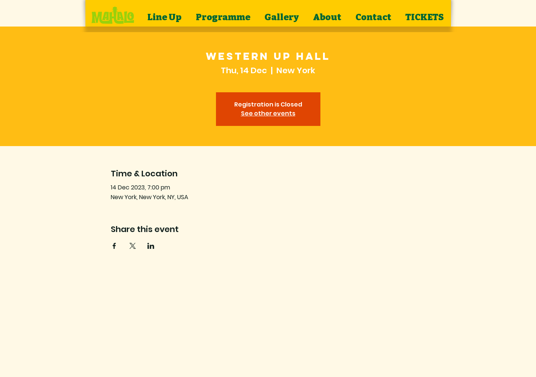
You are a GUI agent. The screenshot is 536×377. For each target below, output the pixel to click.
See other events (268, 113)
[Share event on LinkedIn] (150, 246)
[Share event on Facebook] (114, 246)
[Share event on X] (132, 246)
